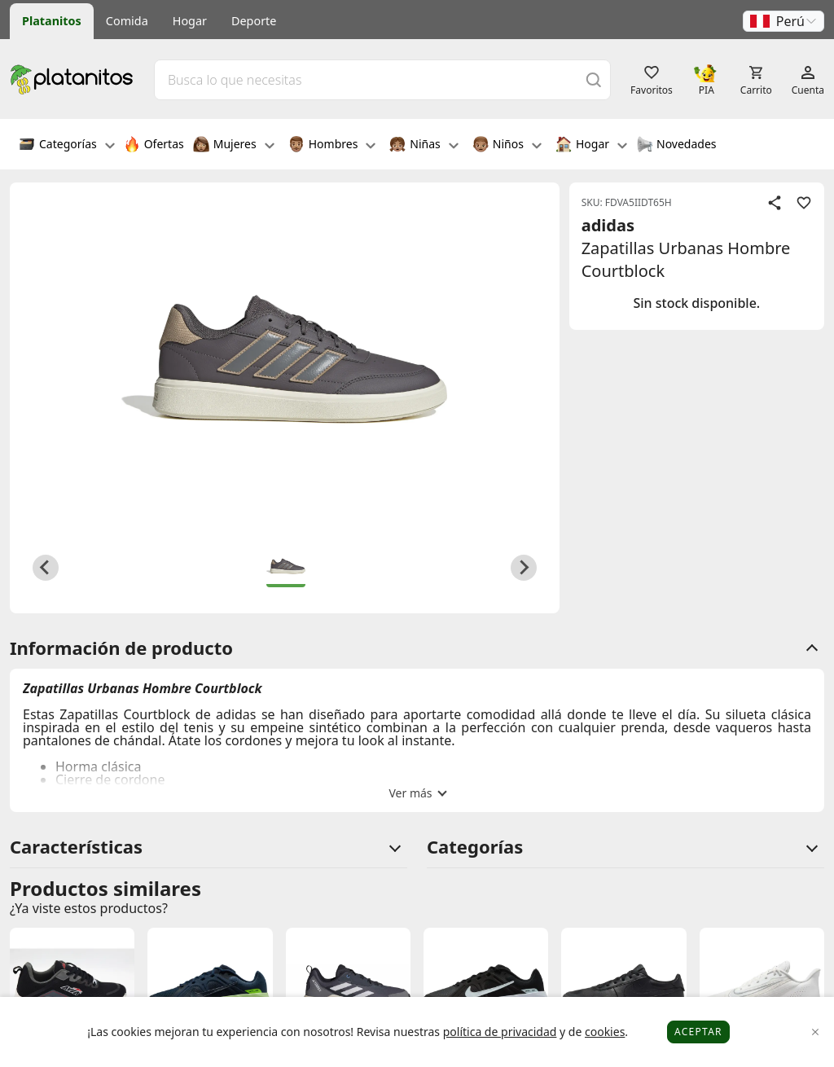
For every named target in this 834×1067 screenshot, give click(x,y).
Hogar (190, 21)
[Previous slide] (46, 568)
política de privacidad (500, 1031)
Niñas (423, 146)
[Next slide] (524, 568)
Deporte (253, 21)
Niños (507, 146)
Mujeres (233, 146)
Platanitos (51, 21)
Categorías (67, 146)
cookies (605, 1031)
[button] (783, 21)
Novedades (676, 146)
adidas (608, 225)
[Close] (815, 1032)
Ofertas (154, 146)
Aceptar (698, 1031)
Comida (127, 21)
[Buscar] (593, 79)
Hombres (332, 146)
